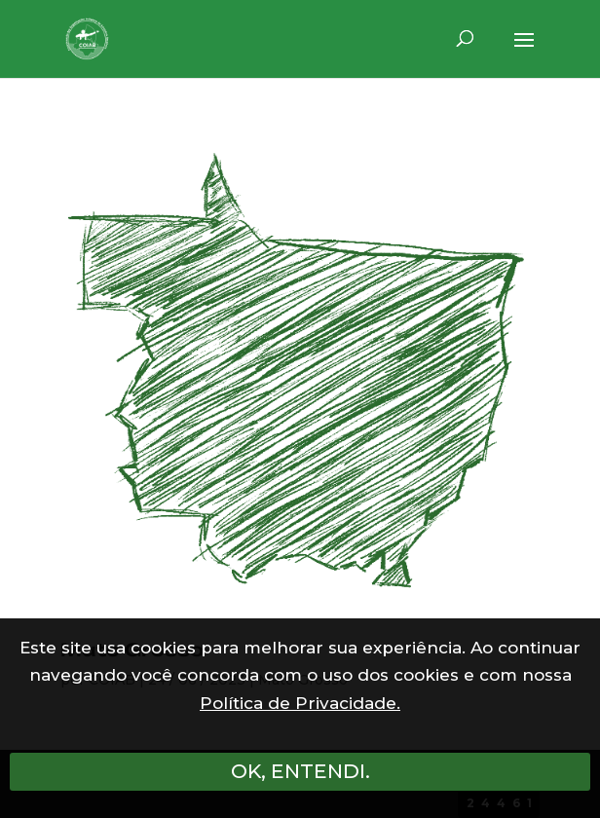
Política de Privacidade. (300, 703)
